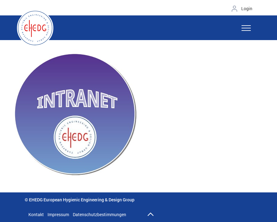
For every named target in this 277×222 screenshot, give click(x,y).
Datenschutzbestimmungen (99, 214)
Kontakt (36, 214)
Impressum (58, 214)
